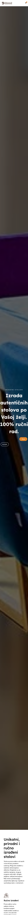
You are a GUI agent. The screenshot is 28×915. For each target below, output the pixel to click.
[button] (23, 439)
